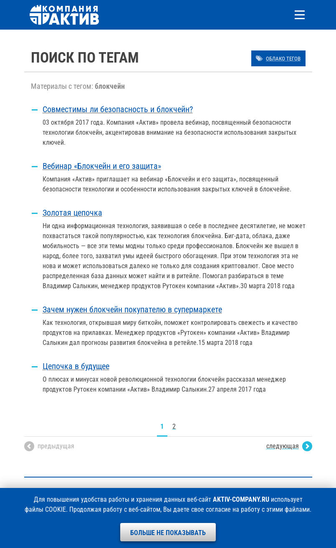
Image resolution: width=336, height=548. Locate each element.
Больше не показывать (168, 533)
